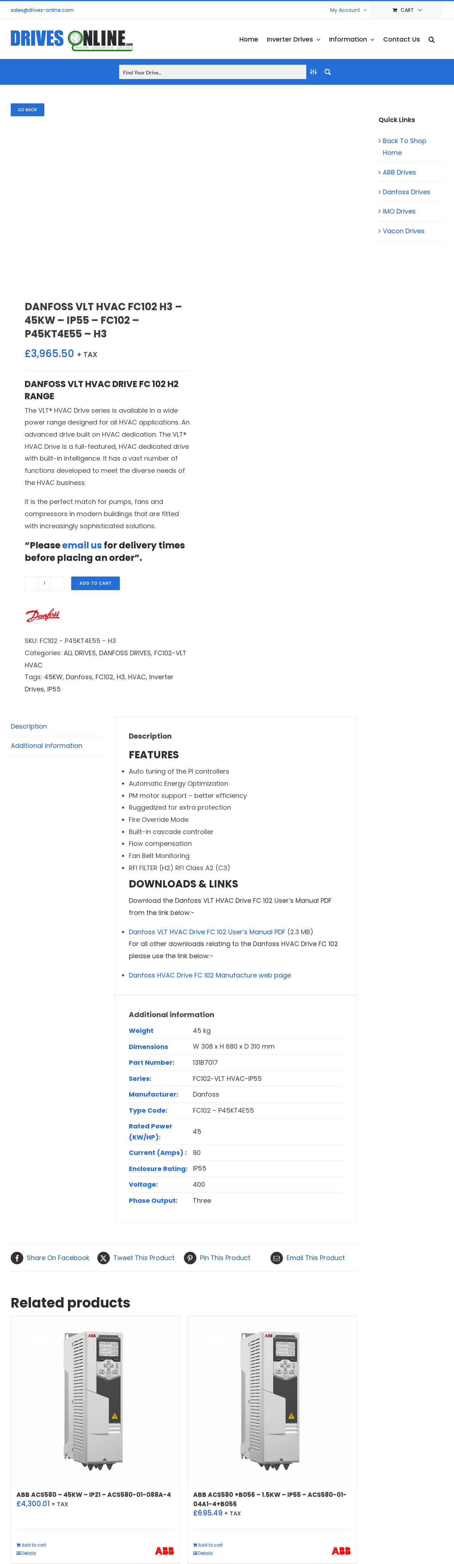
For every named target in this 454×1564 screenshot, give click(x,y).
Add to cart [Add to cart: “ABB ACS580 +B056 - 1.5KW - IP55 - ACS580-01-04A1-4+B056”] (210, 1545)
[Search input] (213, 71)
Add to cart (95, 583)
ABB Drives (399, 172)
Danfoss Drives (406, 191)
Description (29, 726)
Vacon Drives (404, 230)
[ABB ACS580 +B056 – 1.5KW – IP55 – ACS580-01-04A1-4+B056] (272, 1400)
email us (82, 545)
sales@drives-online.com (42, 10)
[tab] (56, 726)
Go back (27, 109)
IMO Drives (399, 211)
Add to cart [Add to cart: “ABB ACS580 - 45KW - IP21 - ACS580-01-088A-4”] (33, 1545)
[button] (432, 39)
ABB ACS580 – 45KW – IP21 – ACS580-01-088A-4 (93, 1494)
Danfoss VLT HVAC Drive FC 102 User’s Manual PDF (207, 931)
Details (28, 1553)
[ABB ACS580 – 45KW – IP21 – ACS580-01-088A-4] (95, 1400)
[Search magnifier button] (328, 72)
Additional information (46, 745)
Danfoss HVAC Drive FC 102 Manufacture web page (210, 975)
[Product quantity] (44, 583)
